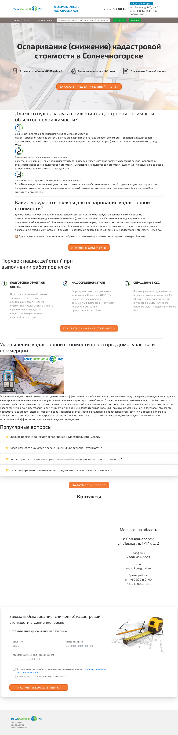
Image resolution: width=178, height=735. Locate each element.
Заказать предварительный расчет (89, 86)
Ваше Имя (18, 641)
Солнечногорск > (43, 20)
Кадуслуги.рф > (21, 20)
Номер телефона (74, 641)
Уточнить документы (89, 247)
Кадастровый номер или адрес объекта (33, 654)
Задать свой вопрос (89, 485)
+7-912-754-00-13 (114, 9)
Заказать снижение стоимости (89, 328)
